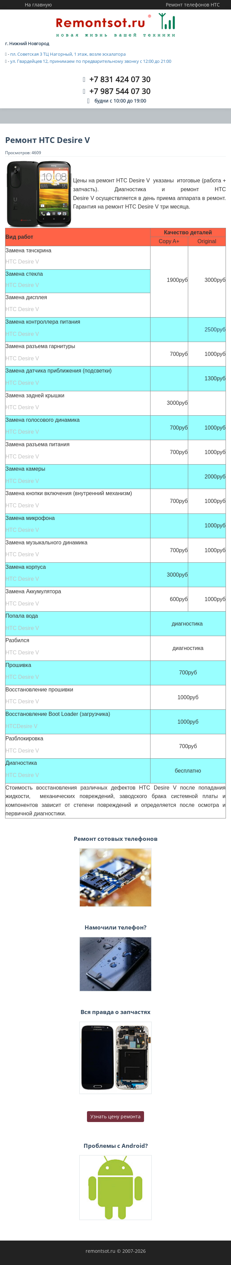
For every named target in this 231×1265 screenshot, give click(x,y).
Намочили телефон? (115, 927)
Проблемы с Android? (116, 1146)
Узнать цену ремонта (115, 1116)
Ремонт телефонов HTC (193, 4)
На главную (38, 4)
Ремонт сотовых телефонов (116, 839)
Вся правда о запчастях (115, 1012)
